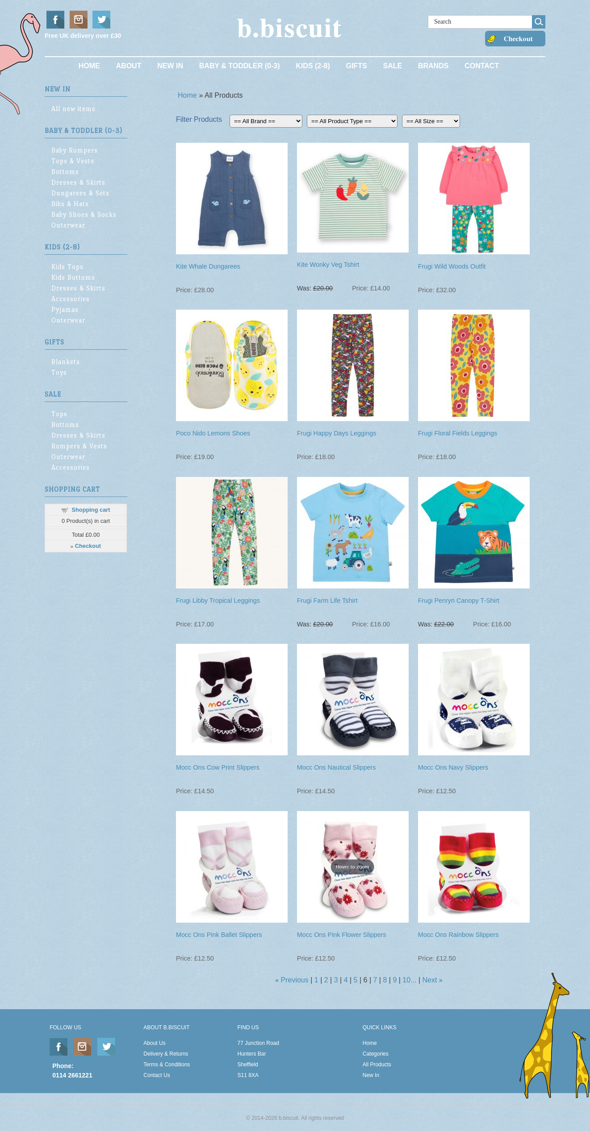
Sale (392, 66)
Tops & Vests (72, 161)
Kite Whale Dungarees (208, 266)
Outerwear (68, 225)
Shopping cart (90, 509)
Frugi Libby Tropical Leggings (218, 600)
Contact (481, 66)
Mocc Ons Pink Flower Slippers (341, 934)
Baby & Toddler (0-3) (239, 66)
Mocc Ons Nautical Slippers (336, 767)
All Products (377, 1064)
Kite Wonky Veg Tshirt (328, 264)
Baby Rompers (74, 150)
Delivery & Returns (165, 1054)
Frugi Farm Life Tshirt (327, 600)
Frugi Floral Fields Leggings (458, 433)
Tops (59, 414)
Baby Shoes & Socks (84, 214)
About (129, 66)
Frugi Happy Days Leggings (337, 433)
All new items (73, 108)
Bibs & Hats (70, 203)
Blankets (65, 361)
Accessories (70, 298)
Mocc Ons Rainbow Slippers (458, 934)
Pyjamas (65, 309)
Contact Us (156, 1075)
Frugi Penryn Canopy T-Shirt (458, 600)
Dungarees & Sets (80, 193)
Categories (376, 1054)
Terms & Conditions (166, 1064)
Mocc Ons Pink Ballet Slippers (219, 934)
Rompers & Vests (79, 446)
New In (170, 66)
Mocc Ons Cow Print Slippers (217, 767)
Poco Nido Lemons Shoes (213, 433)
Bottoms (65, 171)
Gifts (356, 66)
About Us (154, 1043)
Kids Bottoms (73, 277)
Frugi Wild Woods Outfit (452, 266)
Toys (59, 372)
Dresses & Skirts (78, 182)
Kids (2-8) (313, 66)
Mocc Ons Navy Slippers (453, 767)
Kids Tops (67, 266)
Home (89, 66)
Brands (433, 66)
